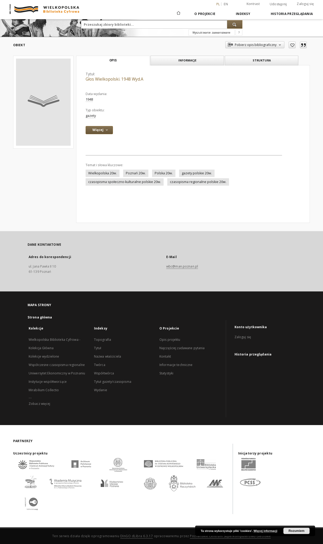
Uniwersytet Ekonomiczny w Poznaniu (57, 373)
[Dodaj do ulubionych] (292, 44)
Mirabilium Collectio (44, 390)
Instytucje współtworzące (48, 381)
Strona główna (40, 317)
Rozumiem (297, 531)
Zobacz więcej (39, 403)
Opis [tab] (113, 60)
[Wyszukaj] (234, 24)
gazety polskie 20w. (197, 173)
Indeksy (243, 14)
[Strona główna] (178, 13)
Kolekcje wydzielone (44, 356)
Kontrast (253, 4)
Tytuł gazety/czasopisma (112, 381)
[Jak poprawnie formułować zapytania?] (239, 32)
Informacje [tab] (187, 60)
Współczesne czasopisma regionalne (57, 365)
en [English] (226, 4)
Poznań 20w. (136, 173)
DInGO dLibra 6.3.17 (136, 536)
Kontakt (165, 356)
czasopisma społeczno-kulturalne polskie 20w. (124, 182)
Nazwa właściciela (107, 356)
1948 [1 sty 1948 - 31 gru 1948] (89, 99)
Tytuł (97, 348)
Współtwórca (104, 373)
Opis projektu (169, 339)
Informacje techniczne (176, 365)
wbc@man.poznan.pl (182, 266)
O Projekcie (204, 14)
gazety (91, 115)
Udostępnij (278, 4)
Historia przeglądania (292, 14)
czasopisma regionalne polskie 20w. (198, 182)
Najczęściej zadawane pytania (182, 348)
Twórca (99, 365)
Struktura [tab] (262, 60)
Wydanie (100, 390)
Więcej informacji (265, 530)
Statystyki (166, 373)
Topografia (102, 339)
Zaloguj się (305, 4)
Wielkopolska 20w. (102, 173)
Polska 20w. (164, 173)
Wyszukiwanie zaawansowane (211, 32)
